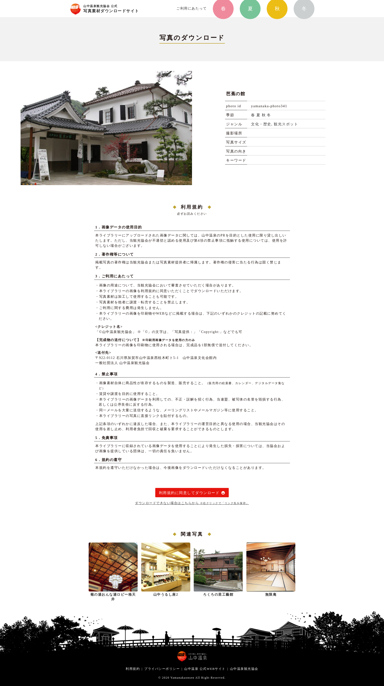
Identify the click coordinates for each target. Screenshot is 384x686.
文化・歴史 (261, 124)
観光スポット (286, 124)
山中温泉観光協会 (244, 668)
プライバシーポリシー (162, 668)
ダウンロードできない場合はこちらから (192, 503)
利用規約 (133, 668)
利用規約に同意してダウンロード (189, 493)
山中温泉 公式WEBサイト (205, 668)
